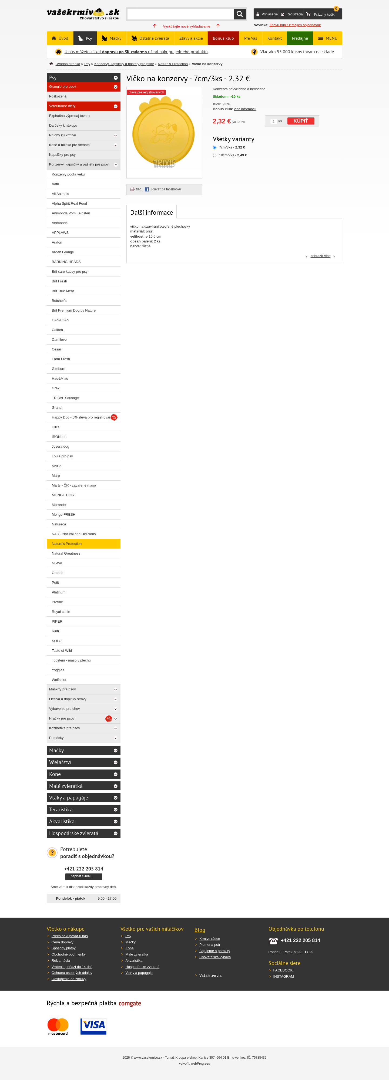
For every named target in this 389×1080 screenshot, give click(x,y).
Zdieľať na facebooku (165, 189)
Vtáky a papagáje (68, 797)
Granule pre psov (62, 87)
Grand (57, 408)
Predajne (300, 38)
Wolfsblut (59, 680)
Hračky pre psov (62, 718)
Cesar (56, 349)
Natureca (59, 524)
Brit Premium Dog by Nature (74, 310)
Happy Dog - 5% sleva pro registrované (82, 417)
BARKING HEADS (66, 262)
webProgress (200, 1063)
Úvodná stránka (68, 64)
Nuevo (57, 563)
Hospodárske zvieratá (73, 833)
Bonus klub (223, 38)
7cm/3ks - (232, 147)
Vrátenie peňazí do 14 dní (72, 967)
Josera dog (60, 446)
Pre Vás (250, 38)
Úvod (63, 38)
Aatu (55, 184)
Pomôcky (56, 738)
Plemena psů (209, 945)
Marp (56, 476)
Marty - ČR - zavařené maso (74, 485)
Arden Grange (63, 252)
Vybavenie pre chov (64, 709)
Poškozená (57, 96)
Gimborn (58, 369)
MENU (331, 38)
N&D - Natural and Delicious (74, 534)
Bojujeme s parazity (214, 951)
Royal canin (61, 612)
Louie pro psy (62, 456)
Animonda (60, 223)
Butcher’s (59, 301)
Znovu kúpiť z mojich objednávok (295, 25)
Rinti (55, 631)
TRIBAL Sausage (65, 398)
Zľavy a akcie (191, 38)
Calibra (57, 330)
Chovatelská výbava (215, 957)
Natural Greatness (66, 553)
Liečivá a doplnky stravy (67, 699)
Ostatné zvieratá (153, 38)
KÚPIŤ (301, 121)
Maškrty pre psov (62, 689)
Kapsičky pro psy (62, 155)
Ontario (57, 573)
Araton (57, 242)
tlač (138, 189)
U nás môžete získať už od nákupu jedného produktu (136, 51)
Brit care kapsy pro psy (70, 271)
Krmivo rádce (209, 939)
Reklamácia (61, 961)
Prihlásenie (270, 14)
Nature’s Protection (173, 64)
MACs (56, 466)
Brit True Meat (63, 291)
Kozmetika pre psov (64, 728)
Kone (55, 774)
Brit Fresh (59, 281)
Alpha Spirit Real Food (69, 203)
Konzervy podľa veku (68, 174)
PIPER (57, 621)
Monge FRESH (63, 514)
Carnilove (59, 340)
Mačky (115, 38)
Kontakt (274, 38)
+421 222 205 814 (83, 868)
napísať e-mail (81, 876)
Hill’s (55, 427)
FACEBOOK (283, 970)
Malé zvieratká (66, 785)
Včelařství (60, 762)
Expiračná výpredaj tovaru (69, 116)
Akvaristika (62, 821)
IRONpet (59, 437)
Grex (55, 388)
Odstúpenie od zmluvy (69, 979)
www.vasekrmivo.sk (148, 1057)
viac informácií (245, 109)
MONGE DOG (63, 495)
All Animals (60, 194)
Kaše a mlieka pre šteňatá (69, 145)
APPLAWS (60, 233)
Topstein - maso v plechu (71, 660)
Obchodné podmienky (69, 954)
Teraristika (61, 809)
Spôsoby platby (64, 948)
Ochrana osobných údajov (72, 973)
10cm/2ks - (233, 155)
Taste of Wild (62, 651)
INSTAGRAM (283, 976)
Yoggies (58, 670)
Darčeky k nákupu (63, 125)
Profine (57, 602)
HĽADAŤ (240, 14)
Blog (199, 929)
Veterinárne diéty (62, 106)
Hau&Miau (60, 378)
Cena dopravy (62, 942)
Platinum (59, 592)
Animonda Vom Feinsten (71, 213)
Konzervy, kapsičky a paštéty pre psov (124, 64)
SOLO (57, 641)
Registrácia (295, 14)
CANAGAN (60, 320)
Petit (55, 582)
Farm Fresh (61, 359)
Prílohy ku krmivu (62, 135)
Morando (59, 505)
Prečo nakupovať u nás (70, 936)
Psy (88, 38)
